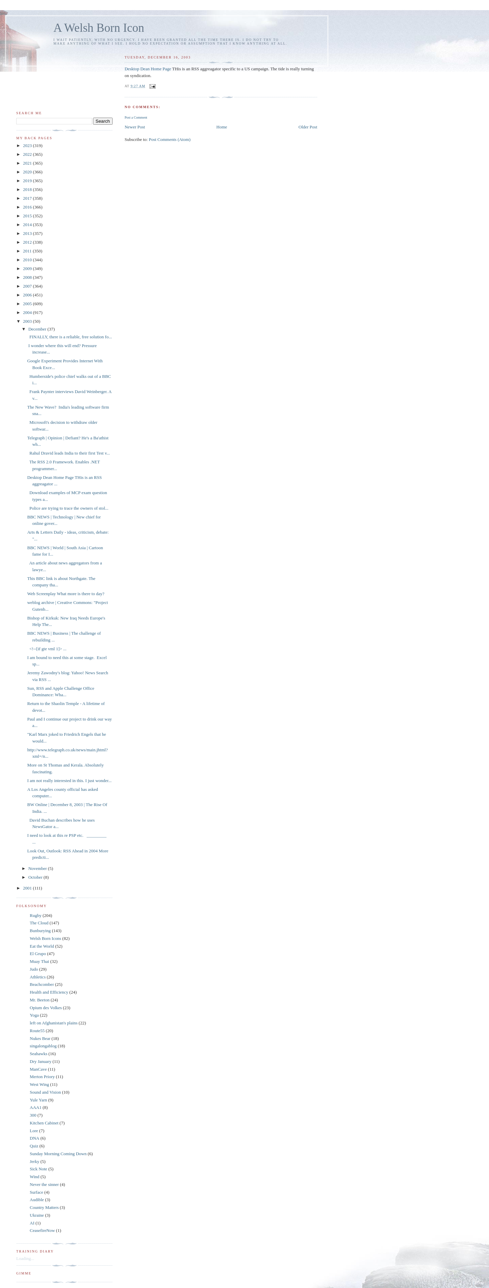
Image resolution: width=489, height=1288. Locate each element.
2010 (28, 259)
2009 (28, 268)
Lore (34, 1130)
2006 (28, 294)
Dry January (40, 1061)
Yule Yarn (38, 1099)
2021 (28, 163)
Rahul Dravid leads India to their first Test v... (68, 453)
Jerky (34, 1161)
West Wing (39, 1084)
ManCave (38, 1069)
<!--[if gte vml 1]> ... (46, 648)
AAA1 (36, 1107)
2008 (28, 277)
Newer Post (134, 126)
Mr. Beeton (40, 999)
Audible (37, 1199)
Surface (36, 1192)
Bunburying (40, 930)
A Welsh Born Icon (98, 27)
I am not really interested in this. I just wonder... (69, 780)
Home (221, 126)
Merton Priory (42, 1076)
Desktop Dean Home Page (147, 68)
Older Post (308, 126)
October (36, 877)
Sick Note (38, 1168)
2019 (28, 180)
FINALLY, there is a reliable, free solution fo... (69, 336)
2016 (28, 207)
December (38, 329)
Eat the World (42, 946)
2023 (28, 145)
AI (32, 1222)
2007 (28, 286)
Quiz (34, 1145)
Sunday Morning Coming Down (58, 1153)
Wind (34, 1176)
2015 (28, 215)
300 (33, 1115)
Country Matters (44, 1207)
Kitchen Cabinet (44, 1122)
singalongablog (43, 1045)
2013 (28, 233)
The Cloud (39, 922)
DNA (34, 1138)
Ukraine (37, 1215)
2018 (28, 189)
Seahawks (38, 1053)
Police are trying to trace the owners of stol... (67, 508)
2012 (28, 242)
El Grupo (38, 953)
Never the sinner (44, 1184)
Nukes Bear (40, 1038)
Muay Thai (39, 961)
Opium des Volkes (46, 1007)
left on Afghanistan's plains (53, 1022)
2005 (28, 303)
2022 (28, 154)
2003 (28, 321)
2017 (28, 198)
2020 (28, 171)
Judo (34, 969)
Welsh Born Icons (45, 938)
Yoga (34, 1015)
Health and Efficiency (49, 992)
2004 (28, 312)
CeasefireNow (42, 1230)
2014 (28, 224)
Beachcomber (42, 984)
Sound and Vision (45, 1092)
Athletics (38, 976)
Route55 (37, 1030)
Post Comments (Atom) (170, 139)
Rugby (36, 915)
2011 (28, 250)
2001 (28, 888)
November (38, 868)
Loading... (25, 1258)
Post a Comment (135, 117)
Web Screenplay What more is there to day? (65, 593)
